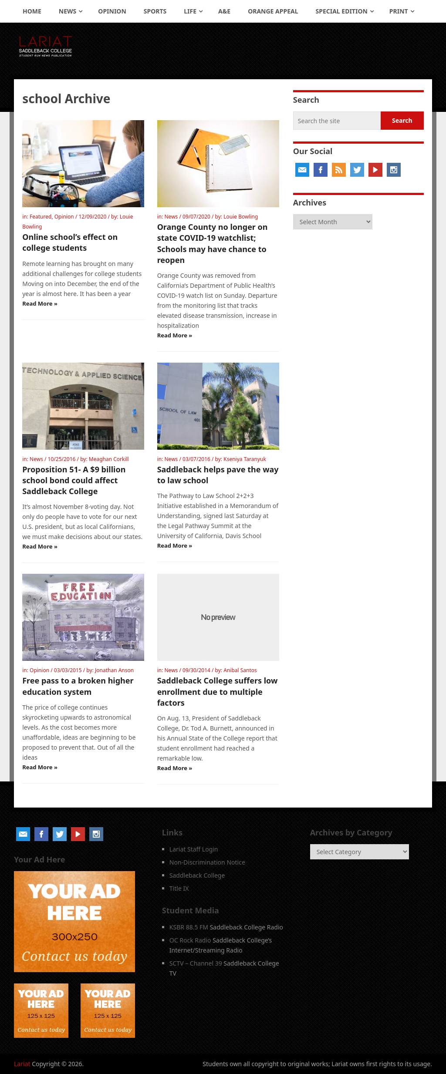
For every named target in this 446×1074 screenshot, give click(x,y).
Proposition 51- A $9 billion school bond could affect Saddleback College (73, 480)
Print (398, 11)
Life (190, 11)
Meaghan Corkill (109, 459)
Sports (155, 11)
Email (302, 170)
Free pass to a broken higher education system (77, 686)
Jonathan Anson (114, 670)
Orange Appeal (273, 11)
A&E (224, 11)
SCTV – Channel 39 (195, 963)
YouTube (375, 170)
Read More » (39, 303)
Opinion (112, 11)
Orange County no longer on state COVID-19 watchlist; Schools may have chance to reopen (212, 243)
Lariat (22, 1064)
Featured (40, 216)
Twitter (357, 170)
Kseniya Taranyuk (244, 459)
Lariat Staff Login (193, 849)
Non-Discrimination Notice (207, 862)
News (67, 11)
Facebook (321, 170)
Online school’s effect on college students (70, 242)
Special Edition (342, 11)
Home (32, 11)
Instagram (394, 170)
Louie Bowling (240, 216)
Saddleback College (197, 875)
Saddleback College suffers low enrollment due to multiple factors (217, 691)
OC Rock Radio (190, 940)
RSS (339, 170)
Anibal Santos (240, 670)
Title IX (179, 888)
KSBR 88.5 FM (188, 927)
